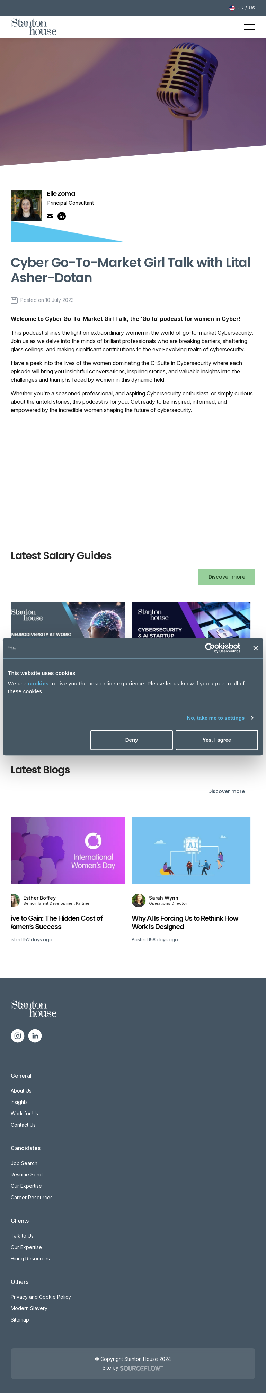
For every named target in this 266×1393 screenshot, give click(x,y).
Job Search (24, 1163)
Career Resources (32, 1197)
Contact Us (23, 1125)
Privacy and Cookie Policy (41, 1297)
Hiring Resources (30, 1258)
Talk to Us (22, 1236)
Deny (131, 740)
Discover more (227, 576)
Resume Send (27, 1174)
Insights (19, 1102)
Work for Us (24, 1113)
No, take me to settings (216, 718)
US (252, 7)
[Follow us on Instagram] (18, 1035)
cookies (38, 683)
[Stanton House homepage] (34, 27)
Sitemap (20, 1320)
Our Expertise (26, 1186)
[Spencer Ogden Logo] (34, 1008)
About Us (21, 1091)
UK (240, 7)
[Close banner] (255, 648)
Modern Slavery (29, 1308)
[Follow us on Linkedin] (35, 1035)
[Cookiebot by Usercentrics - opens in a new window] (210, 648)
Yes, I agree (217, 740)
